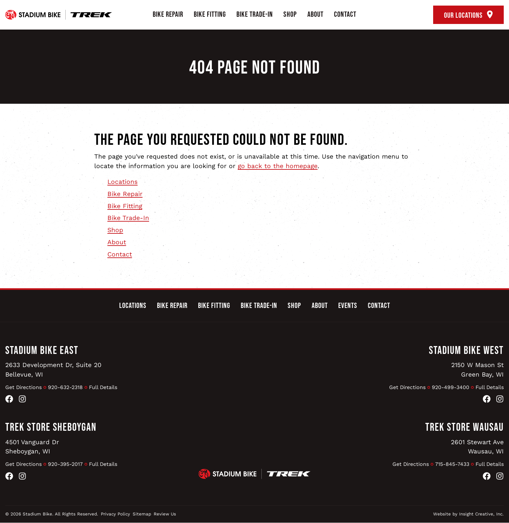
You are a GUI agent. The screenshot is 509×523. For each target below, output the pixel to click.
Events (347, 305)
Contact (345, 14)
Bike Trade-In (254, 14)
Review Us (165, 514)
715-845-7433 (452, 464)
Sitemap (142, 514)
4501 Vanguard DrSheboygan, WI (32, 446)
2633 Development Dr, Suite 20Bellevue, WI (53, 369)
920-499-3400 (450, 387)
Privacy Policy (115, 514)
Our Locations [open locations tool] (468, 15)
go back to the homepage (278, 166)
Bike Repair (168, 14)
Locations (122, 181)
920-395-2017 (66, 464)
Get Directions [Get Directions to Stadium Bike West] (406, 387)
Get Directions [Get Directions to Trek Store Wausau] (410, 464)
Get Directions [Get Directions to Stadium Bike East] (23, 387)
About (315, 14)
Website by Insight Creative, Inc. (468, 514)
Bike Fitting (210, 14)
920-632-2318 (66, 387)
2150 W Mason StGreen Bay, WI (477, 369)
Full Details (104, 387)
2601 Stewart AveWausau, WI (477, 446)
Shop (290, 14)
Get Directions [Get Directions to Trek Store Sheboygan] (23, 464)
